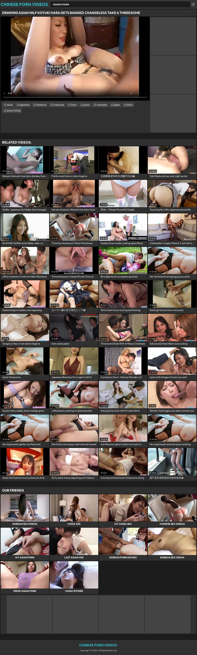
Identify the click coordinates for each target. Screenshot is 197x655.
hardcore (41, 104)
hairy (74, 104)
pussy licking (13, 110)
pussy (87, 104)
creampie (102, 104)
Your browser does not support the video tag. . (75, 59)
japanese (25, 104)
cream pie (58, 104)
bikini (130, 104)
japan (117, 104)
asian (10, 104)
